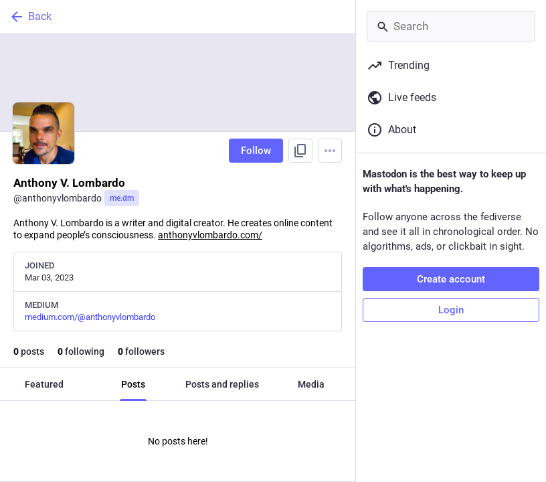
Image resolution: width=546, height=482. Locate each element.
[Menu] (330, 151)
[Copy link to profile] (300, 151)
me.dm (122, 198)
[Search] (451, 26)
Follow (256, 151)
